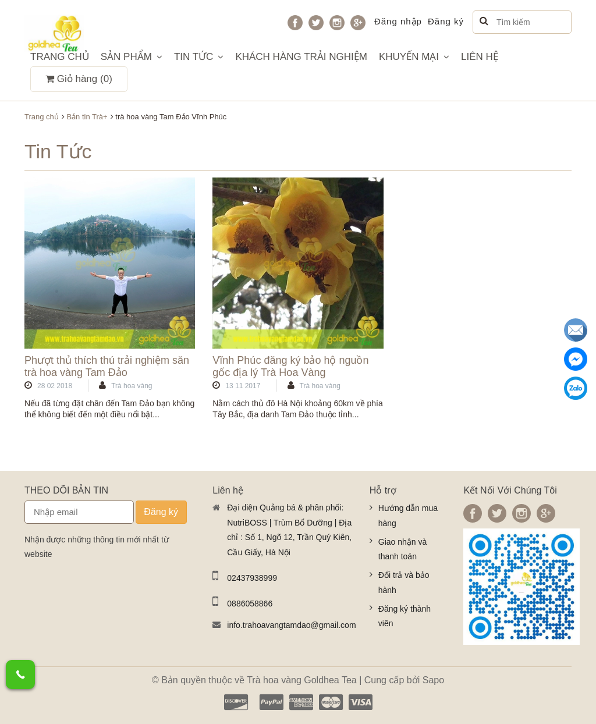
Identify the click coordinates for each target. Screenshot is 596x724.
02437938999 (252, 578)
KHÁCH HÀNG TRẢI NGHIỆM (301, 56)
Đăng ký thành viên (404, 616)
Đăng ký (446, 21)
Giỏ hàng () (78, 78)
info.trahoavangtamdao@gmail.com (289, 625)
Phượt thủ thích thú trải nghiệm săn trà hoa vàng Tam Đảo (106, 366)
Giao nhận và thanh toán (402, 549)
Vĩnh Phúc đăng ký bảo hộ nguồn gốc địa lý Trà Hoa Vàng (290, 366)
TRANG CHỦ (59, 56)
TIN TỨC (199, 56)
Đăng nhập (398, 21)
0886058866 (249, 603)
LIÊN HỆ (479, 56)
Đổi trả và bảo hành (404, 582)
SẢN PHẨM (131, 56)
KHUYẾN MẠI (414, 56)
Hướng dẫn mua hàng (408, 515)
